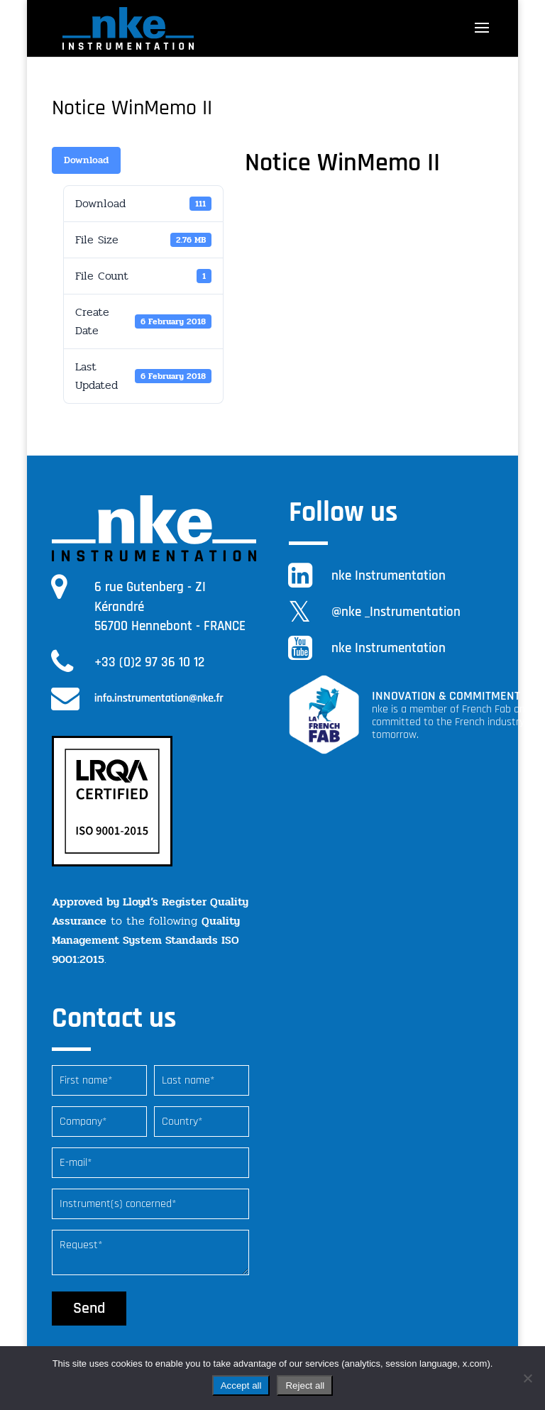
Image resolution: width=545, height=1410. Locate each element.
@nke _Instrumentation (396, 612)
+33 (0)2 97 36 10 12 (149, 662)
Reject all (304, 1385)
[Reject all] (527, 1378)
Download (86, 160)
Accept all (241, 1385)
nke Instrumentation (388, 576)
